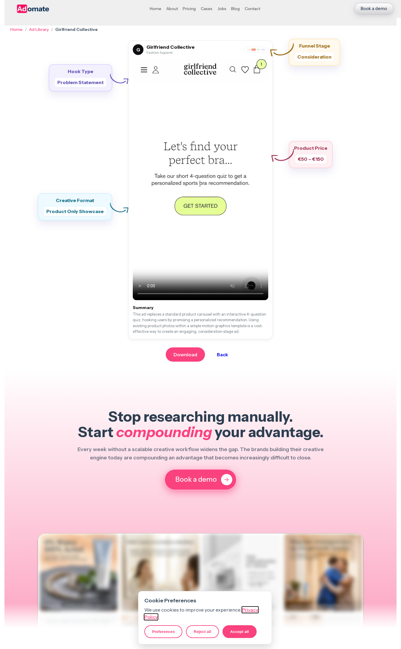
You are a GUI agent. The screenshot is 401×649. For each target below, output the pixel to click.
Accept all (239, 631)
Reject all (202, 631)
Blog (235, 8)
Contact (252, 8)
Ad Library (39, 29)
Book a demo (374, 8)
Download (185, 354)
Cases (206, 8)
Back (222, 354)
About (172, 8)
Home (155, 8)
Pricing (189, 8)
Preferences (163, 631)
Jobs (221, 8)
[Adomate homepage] (33, 8)
